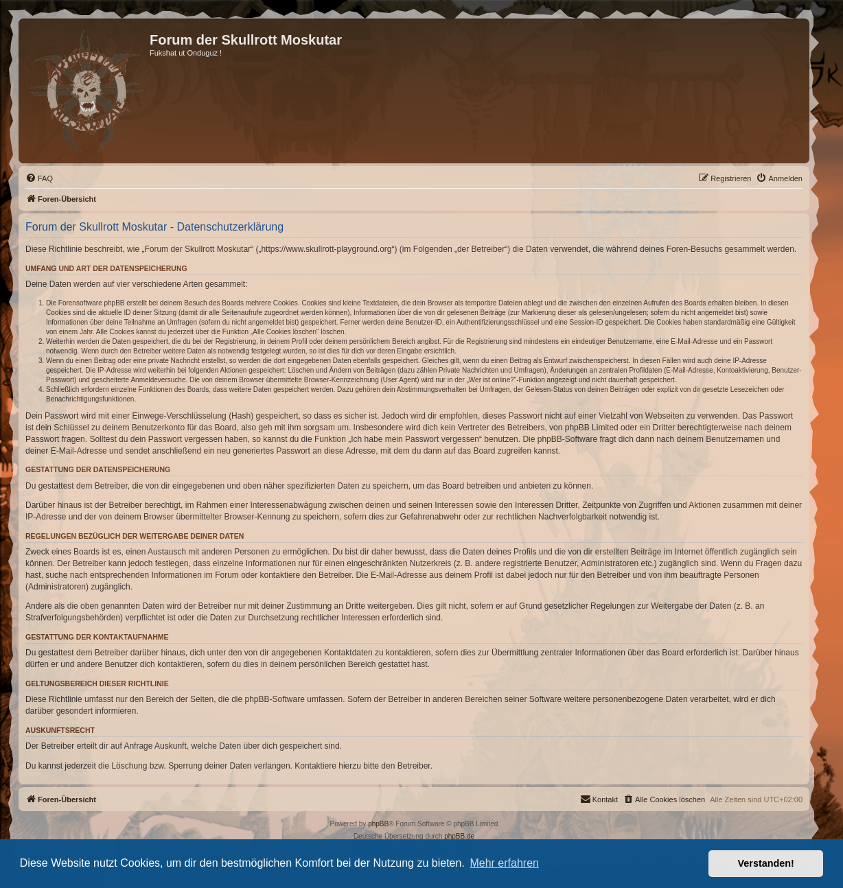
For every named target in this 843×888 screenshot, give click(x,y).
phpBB (378, 824)
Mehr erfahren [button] (504, 863)
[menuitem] (39, 178)
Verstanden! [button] (766, 863)
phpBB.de (459, 836)
